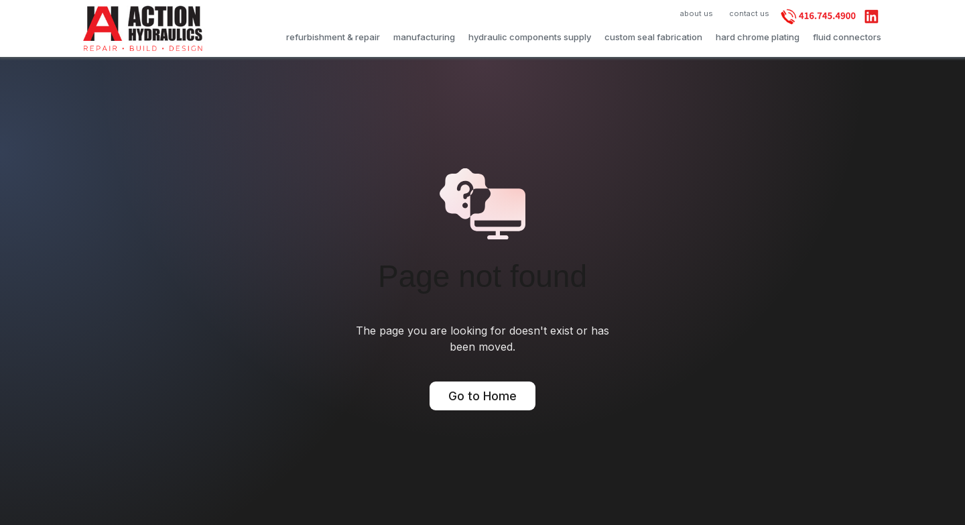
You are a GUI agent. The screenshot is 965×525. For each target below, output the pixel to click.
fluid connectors (847, 37)
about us (696, 13)
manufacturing (424, 37)
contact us (749, 13)
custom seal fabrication (653, 37)
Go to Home (482, 396)
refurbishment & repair (333, 37)
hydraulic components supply (529, 37)
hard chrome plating (757, 37)
